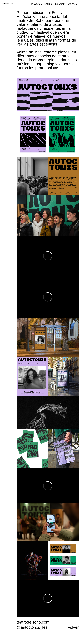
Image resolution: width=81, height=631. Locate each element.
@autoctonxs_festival (32, 627)
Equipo (48, 3)
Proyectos (36, 3)
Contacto (73, 3)
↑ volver (72, 627)
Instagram (60, 3)
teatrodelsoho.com (33, 622)
